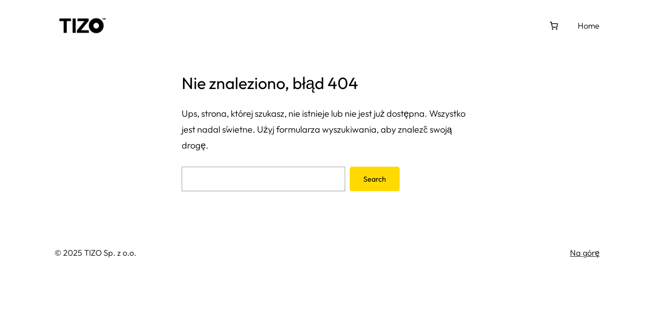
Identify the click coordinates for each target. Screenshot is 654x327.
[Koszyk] (554, 25)
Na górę (585, 253)
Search (374, 178)
